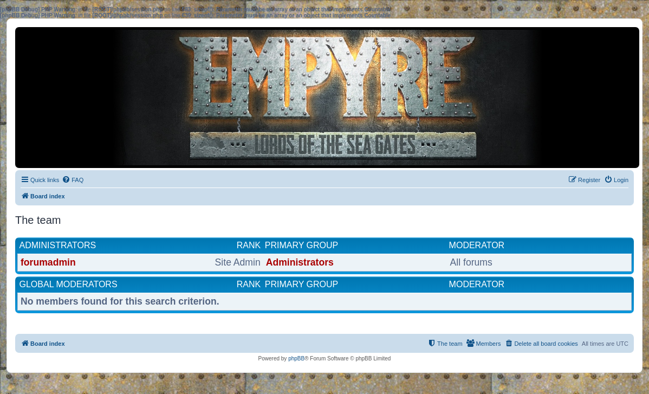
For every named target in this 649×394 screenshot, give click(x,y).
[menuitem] (72, 179)
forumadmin (48, 262)
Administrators (58, 245)
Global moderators (69, 284)
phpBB (296, 358)
